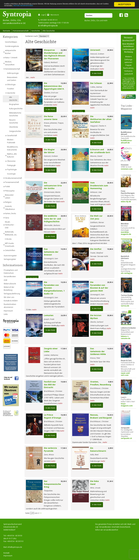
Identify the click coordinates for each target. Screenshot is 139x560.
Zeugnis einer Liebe (51, 350)
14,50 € (110, 348)
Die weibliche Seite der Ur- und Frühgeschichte (52, 218)
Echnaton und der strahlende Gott (100, 151)
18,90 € (64, 415)
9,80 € (110, 381)
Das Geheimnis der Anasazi (51, 252)
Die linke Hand (94, 482)
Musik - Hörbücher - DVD (10, 225)
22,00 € (64, 182)
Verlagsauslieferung (11, 293)
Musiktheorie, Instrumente (12, 148)
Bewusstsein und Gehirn (12, 78)
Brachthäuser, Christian (53, 391)
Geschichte (35, 31)
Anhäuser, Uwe (96, 192)
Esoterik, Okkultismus (10, 207)
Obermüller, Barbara (52, 225)
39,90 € (110, 315)
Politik (7, 186)
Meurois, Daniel (96, 156)
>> (40, 513)
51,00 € (110, 481)
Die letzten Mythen (95, 317)
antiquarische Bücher (10, 51)
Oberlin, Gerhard (96, 322)
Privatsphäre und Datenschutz (11, 271)
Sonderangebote (12, 46)
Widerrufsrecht (10, 283)
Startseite (6, 31)
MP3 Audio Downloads (9, 244)
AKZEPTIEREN (124, 4)
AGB (5, 280)
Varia (7, 218)
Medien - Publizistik (11, 141)
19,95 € (64, 249)
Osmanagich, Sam (51, 258)
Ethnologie (11, 84)
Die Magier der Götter (49, 151)
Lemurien (48, 315)
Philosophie (10, 191)
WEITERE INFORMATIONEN (60, 6)
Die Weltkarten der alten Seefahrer (100, 119)
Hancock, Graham (97, 54)
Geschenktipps (11, 42)
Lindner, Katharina (51, 355)
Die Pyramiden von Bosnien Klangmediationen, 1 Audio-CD (54, 288)
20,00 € (64, 116)
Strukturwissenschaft (12, 178)
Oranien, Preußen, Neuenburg (100, 383)
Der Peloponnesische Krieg (52, 484)
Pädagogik (11, 165)
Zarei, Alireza (49, 454)
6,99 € (110, 448)
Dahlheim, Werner (97, 222)
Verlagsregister (10, 259)
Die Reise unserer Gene (50, 118)
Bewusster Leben (9, 196)
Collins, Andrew (96, 87)
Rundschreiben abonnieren (10, 305)
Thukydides (48, 490)
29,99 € (110, 50)
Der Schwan (96, 83)
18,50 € (110, 415)
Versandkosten (10, 276)
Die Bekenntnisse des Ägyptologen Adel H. (54, 86)
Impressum (8, 311)
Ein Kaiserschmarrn (98, 449)
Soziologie (11, 174)
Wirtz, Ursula (95, 487)
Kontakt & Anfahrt (11, 300)
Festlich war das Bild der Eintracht (50, 384)
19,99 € (64, 83)
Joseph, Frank (49, 319)
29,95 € (64, 216)
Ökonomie (11, 161)
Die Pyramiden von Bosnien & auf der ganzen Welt (99, 286)
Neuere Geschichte (13, 121)
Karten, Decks (10, 213)
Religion (8, 202)
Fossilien (10, 88)
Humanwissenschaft (21, 31)
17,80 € (64, 348)
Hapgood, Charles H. (98, 126)
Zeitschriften (10, 250)
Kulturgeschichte (14, 108)
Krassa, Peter (95, 358)
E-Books (8, 239)
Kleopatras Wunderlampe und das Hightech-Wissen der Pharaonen (54, 54)
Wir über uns (9, 297)
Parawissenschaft (12, 182)
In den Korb (96, 73)
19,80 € (110, 249)
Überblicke (13, 127)
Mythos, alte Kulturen (12, 155)
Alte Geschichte (49, 31)
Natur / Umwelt (11, 57)
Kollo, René (94, 454)
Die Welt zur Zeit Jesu (96, 217)
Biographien (14, 104)
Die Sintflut (95, 249)
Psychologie (12, 169)
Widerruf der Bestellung (9, 288)
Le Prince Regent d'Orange (52, 416)
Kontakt (6, 553)
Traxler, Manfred (96, 253)
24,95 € (110, 149)
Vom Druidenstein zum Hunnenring (99, 185)
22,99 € (64, 50)
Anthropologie (13, 73)
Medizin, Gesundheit (9, 63)
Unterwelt (95, 50)
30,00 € (64, 481)
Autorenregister (10, 255)
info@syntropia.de (49, 25)
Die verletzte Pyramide (50, 449)
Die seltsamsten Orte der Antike (53, 185)
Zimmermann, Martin (52, 192)
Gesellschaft (12, 135)
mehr (32, 77)
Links (6, 314)
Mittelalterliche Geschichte (14, 114)
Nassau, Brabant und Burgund (101, 416)
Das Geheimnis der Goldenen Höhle (98, 351)
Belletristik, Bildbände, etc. (11, 233)
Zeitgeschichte (14, 131)
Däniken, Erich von (51, 92)
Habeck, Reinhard (51, 62)
